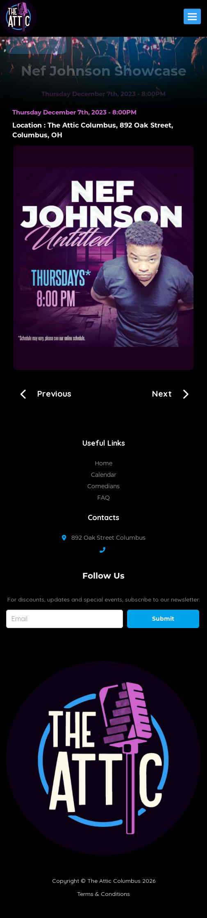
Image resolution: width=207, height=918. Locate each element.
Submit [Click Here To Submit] (163, 618)
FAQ (103, 497)
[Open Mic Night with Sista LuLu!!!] (42, 393)
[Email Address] (64, 619)
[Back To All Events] (36, 45)
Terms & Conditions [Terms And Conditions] (103, 894)
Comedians (103, 486)
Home (103, 463)
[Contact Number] (106, 550)
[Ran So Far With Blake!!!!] (173, 393)
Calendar (103, 474)
